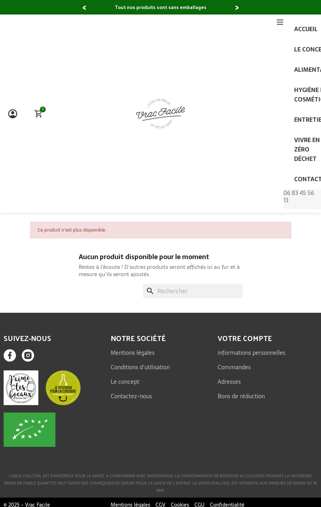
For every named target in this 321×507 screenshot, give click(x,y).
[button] (84, 8)
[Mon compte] (12, 114)
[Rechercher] (193, 291)
